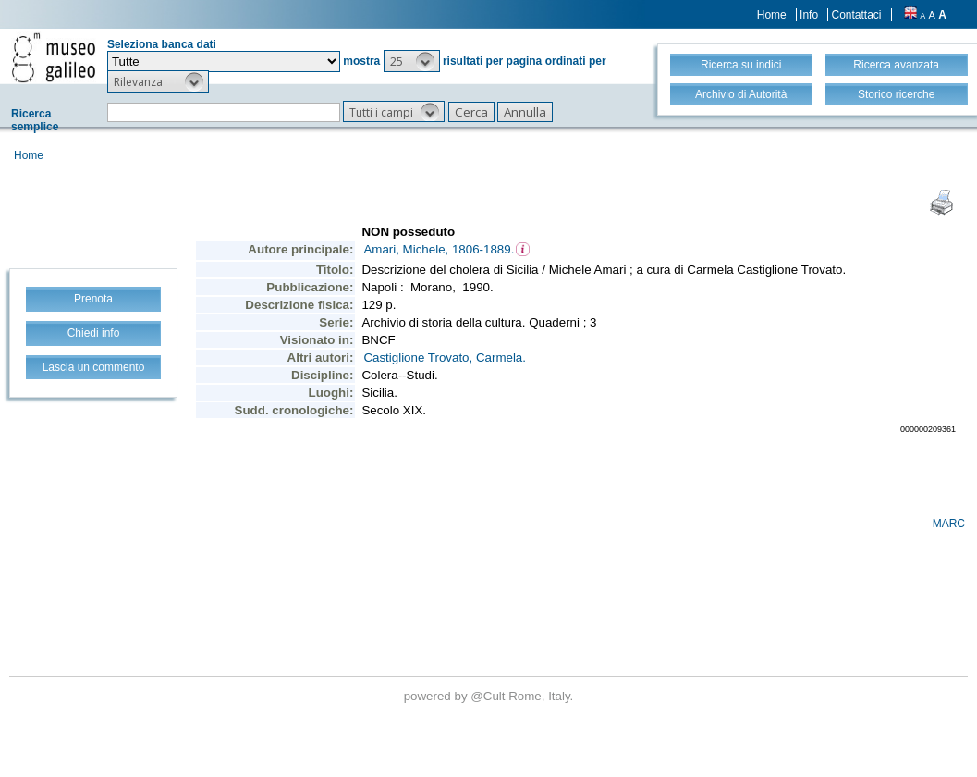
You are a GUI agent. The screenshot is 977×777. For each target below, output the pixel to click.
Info (809, 14)
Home (772, 14)
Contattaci (856, 14)
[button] (412, 61)
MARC (949, 523)
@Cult (489, 696)
